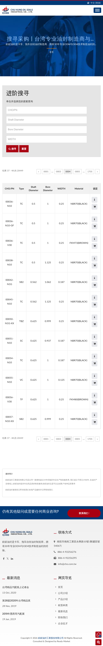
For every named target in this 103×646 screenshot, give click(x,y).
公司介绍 (63, 593)
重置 (24, 148)
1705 (90, 171)
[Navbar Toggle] (97, 10)
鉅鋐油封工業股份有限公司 (51, 638)
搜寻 (12, 148)
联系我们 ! (84, 513)
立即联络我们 (47, 490)
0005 (77, 171)
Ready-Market (63, 641)
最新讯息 (63, 611)
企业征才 (63, 623)
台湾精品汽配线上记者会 (15, 587)
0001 (46, 171)
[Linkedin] (12, 558)
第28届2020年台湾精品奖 (16, 600)
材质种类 (63, 605)
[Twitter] (8, 558)
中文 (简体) (96, 3)
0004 (68, 171)
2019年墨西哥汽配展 (13, 614)
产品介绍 (63, 599)
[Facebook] (3, 558)
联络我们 (63, 617)
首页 (51, 52)
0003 (58, 171)
